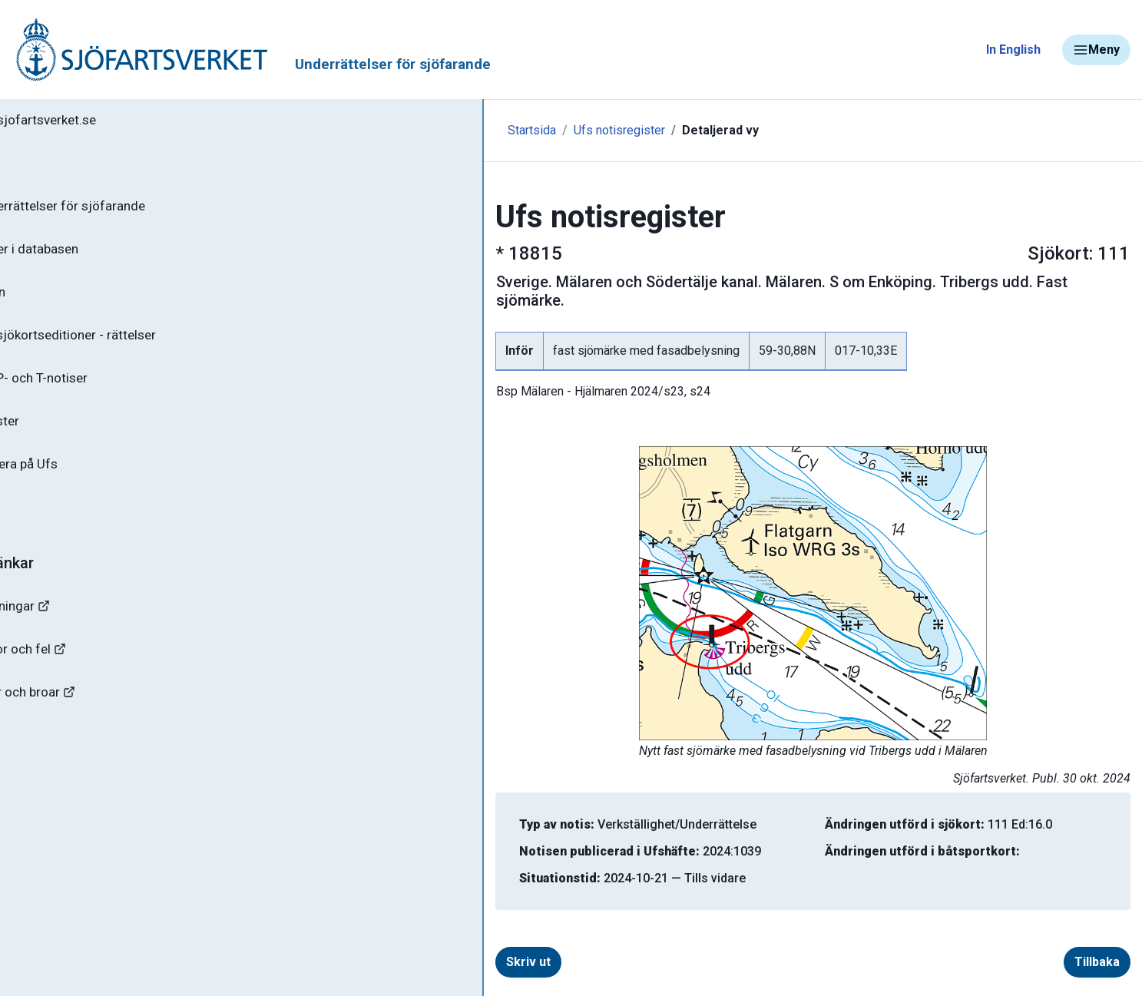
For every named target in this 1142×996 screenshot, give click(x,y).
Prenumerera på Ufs (88, 482)
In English (1013, 49)
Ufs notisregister (423, 130)
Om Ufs (50, 527)
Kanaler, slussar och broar (98, 718)
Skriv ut (375, 943)
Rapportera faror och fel (92, 673)
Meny (1096, 50)
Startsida (336, 130)
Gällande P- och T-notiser (103, 391)
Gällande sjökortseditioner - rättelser (138, 346)
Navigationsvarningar (84, 628)
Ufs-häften (60, 301)
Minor (37, 809)
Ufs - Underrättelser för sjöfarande (132, 210)
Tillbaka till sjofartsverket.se (108, 122)
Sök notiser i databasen (98, 256)
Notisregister (68, 437)
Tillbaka (1054, 943)
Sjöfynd (43, 764)
